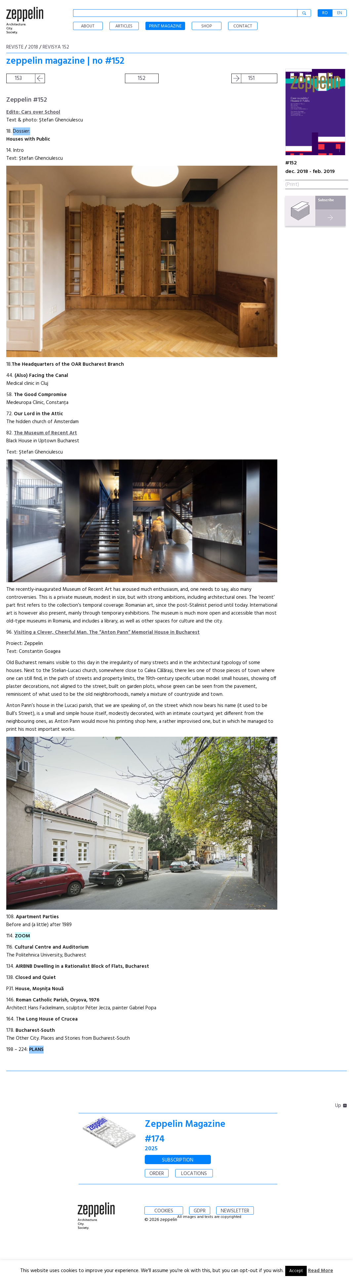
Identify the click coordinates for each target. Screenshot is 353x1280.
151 (251, 78)
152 (141, 78)
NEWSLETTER (235, 1211)
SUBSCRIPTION (177, 1160)
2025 (151, 1149)
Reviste (14, 47)
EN (339, 13)
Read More (320, 1271)
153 (18, 78)
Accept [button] (296, 1270)
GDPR (200, 1211)
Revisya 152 (56, 47)
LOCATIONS (194, 1174)
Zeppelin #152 (26, 100)
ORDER (156, 1174)
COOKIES (163, 1211)
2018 (33, 47)
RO (325, 13)
